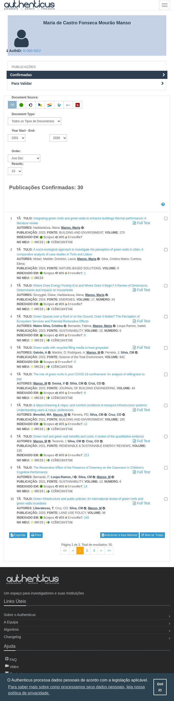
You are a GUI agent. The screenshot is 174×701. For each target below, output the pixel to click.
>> (109, 545)
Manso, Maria (70, 228)
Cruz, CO (94, 381)
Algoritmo (11, 629)
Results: (18, 164)
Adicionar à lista (119, 530)
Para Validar (87, 83)
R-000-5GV (32, 51)
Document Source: (25, 97)
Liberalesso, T (43, 503)
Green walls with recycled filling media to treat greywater (71, 345)
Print (36, 530)
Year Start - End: (23, 130)
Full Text (141, 223)
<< (65, 545)
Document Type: (23, 114)
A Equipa (11, 622)
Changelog (12, 636)
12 (85, 421)
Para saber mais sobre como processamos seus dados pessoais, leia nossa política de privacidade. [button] (76, 690)
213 (86, 451)
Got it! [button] (160, 687)
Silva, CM (127, 350)
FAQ (11, 659)
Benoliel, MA (42, 411)
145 (86, 513)
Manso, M (93, 350)
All (12, 105)
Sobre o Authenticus (20, 614)
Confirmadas (87, 75)
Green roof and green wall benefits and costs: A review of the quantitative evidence (88, 433)
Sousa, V (58, 381)
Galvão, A (40, 350)
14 (85, 482)
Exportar (18, 530)
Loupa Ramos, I (62, 473)
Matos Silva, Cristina (48, 324)
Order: (16, 151)
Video (12, 666)
